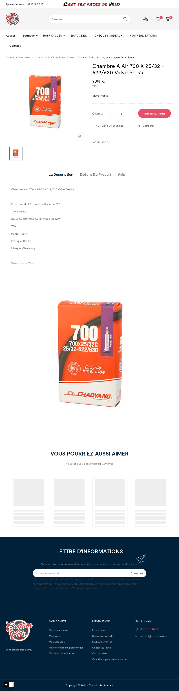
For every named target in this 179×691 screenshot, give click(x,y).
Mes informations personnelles (66, 647)
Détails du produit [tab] (95, 174)
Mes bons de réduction (62, 653)
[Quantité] (121, 113)
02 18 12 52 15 (150, 628)
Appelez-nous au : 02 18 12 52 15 (24, 4)
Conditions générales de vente (109, 659)
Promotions (98, 630)
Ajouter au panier (154, 113)
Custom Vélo (99, 653)
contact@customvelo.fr (153, 636)
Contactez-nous (101, 647)
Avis (121, 174)
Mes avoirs (55, 636)
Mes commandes (58, 630)
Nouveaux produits (102, 636)
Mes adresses (57, 641)
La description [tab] (61, 174)
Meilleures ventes (102, 641)
